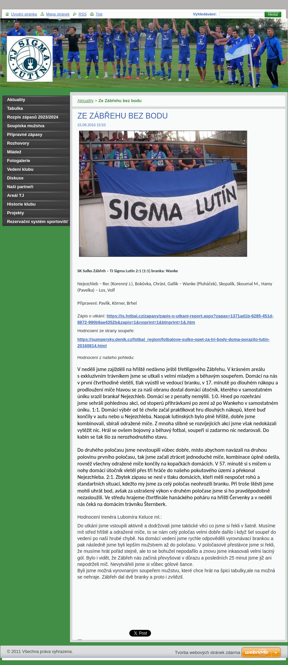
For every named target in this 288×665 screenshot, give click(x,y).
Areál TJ (15, 195)
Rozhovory (18, 143)
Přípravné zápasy (24, 134)
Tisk (99, 14)
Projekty (15, 212)
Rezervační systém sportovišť (37, 221)
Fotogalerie (18, 160)
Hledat (273, 14)
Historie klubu (21, 204)
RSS (83, 14)
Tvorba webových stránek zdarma (207, 652)
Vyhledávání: (205, 14)
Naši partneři (20, 186)
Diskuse (15, 177)
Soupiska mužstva (26, 125)
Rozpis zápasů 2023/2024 (32, 117)
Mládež (14, 151)
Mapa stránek (58, 14)
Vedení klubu (20, 169)
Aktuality (85, 100)
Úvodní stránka (24, 14)
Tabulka (15, 108)
